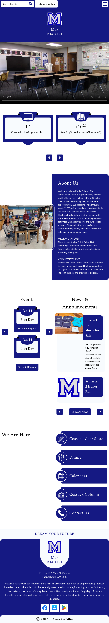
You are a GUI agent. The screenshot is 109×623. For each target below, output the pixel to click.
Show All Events (27, 367)
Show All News (80, 411)
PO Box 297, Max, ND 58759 (54, 573)
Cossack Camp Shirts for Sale (92, 328)
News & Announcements (80, 303)
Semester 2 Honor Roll (92, 386)
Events (27, 299)
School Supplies (46, 4)
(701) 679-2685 (58, 576)
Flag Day (27, 319)
